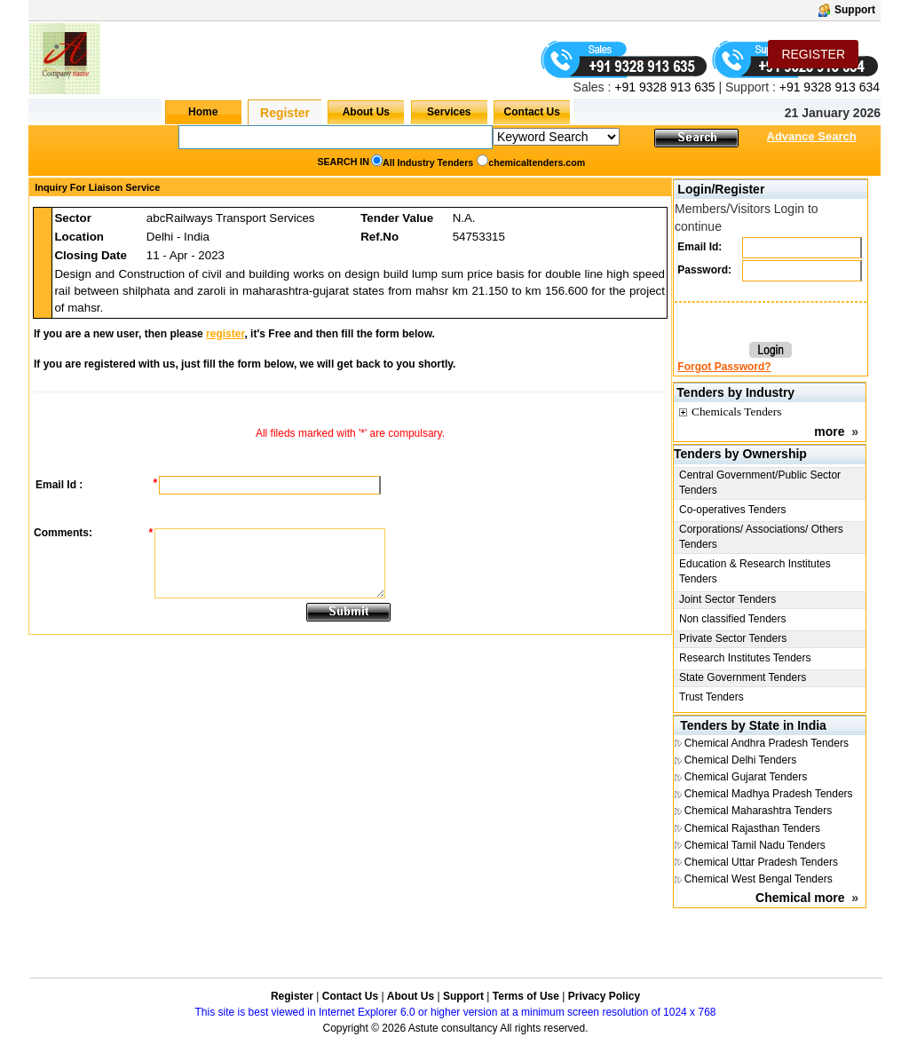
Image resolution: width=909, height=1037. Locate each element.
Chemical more (799, 898)
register (225, 334)
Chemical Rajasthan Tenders (752, 828)
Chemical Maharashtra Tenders (758, 810)
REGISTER (813, 54)
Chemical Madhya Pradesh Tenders (768, 794)
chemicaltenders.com (536, 162)
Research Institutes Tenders (745, 658)
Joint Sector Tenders (727, 599)
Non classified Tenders (732, 619)
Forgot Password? (724, 366)
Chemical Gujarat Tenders (746, 777)
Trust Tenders (711, 697)
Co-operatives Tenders (732, 509)
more (829, 431)
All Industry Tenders (428, 162)
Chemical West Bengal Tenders (758, 879)
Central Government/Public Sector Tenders (760, 482)
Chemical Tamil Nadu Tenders (755, 845)
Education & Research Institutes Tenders (755, 571)
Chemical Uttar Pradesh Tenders (761, 862)
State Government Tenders (742, 677)
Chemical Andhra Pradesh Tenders (766, 743)
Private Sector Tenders (732, 638)
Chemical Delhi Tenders (740, 760)
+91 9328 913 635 (663, 87)
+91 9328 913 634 (829, 87)
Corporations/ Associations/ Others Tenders (761, 536)
